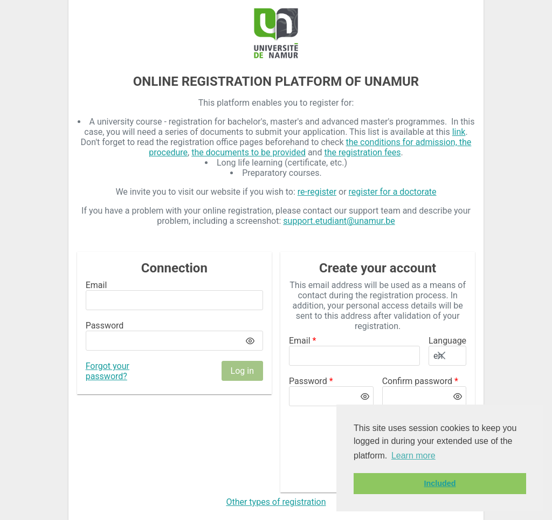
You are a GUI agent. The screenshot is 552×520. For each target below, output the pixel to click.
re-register (317, 192)
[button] (456, 355)
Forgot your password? (107, 371)
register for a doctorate (393, 192)
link (459, 132)
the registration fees (362, 152)
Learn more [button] (413, 455)
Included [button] (440, 483)
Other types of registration (276, 502)
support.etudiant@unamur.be (339, 221)
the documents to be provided (248, 152)
